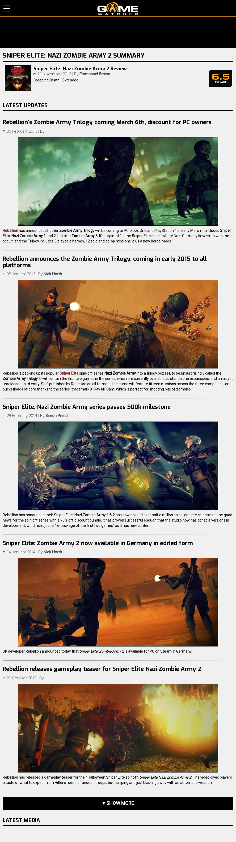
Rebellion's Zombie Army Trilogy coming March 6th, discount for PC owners (107, 122)
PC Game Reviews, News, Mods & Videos (117, 8)
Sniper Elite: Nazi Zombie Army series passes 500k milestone (87, 407)
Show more (120, 803)
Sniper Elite (69, 373)
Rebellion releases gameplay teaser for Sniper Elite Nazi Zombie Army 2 (102, 669)
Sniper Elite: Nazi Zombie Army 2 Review (80, 69)
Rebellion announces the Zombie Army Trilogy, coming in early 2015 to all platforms (105, 262)
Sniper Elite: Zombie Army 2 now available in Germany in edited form (98, 543)
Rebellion (10, 230)
